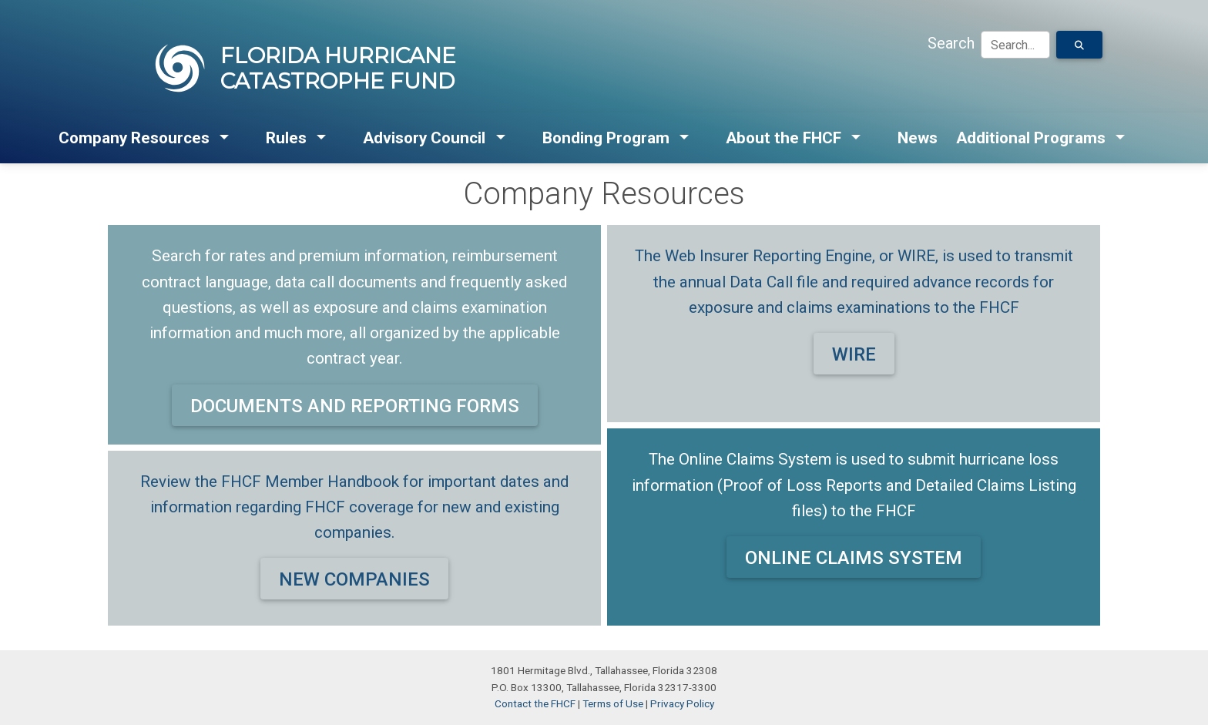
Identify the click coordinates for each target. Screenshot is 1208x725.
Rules (286, 138)
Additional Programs (1031, 138)
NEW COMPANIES (354, 579)
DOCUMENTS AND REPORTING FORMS (354, 406)
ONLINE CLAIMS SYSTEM (853, 558)
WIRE (854, 354)
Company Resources (134, 138)
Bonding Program (605, 138)
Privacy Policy (682, 703)
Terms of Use (612, 703)
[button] (225, 138)
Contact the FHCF (535, 703)
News (918, 138)
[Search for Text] (1079, 45)
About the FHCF (783, 138)
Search (951, 43)
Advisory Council (424, 138)
